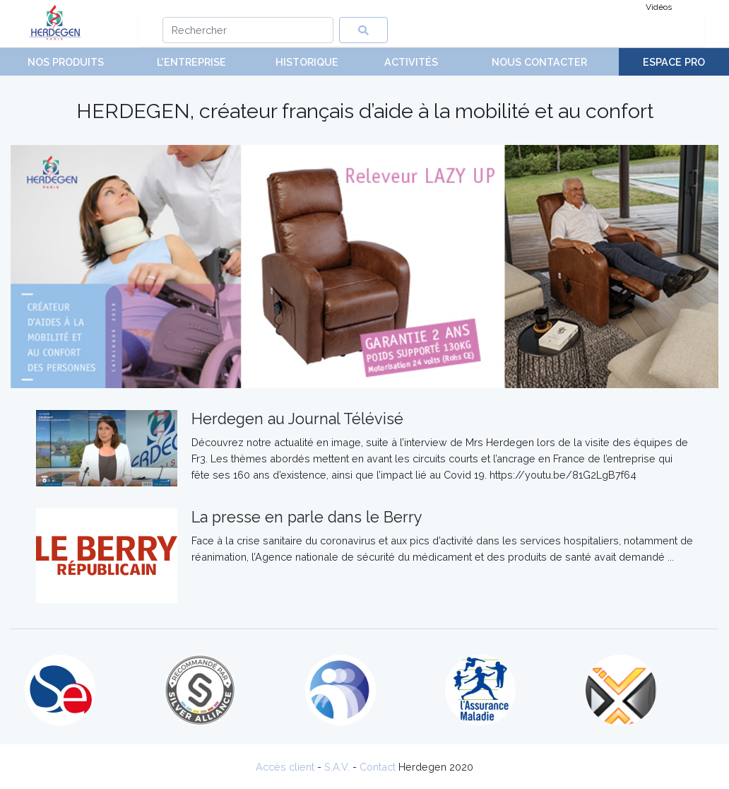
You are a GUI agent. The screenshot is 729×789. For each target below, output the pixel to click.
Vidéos (659, 7)
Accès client (285, 767)
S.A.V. (337, 767)
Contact (378, 767)
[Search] (247, 30)
